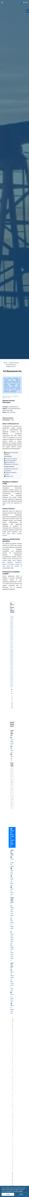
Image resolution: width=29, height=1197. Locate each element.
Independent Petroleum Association (12, 953)
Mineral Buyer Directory (12, 1008)
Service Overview (12, 890)
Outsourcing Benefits (12, 880)
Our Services (12, 749)
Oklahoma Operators (12, 787)
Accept (8, 1194)
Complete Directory (12, 741)
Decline (21, 1194)
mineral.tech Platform (12, 986)
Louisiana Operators (12, 802)
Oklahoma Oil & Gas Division (12, 911)
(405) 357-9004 (11, 412)
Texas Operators (12, 773)
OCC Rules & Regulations (12, 924)
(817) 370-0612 (27, 11)
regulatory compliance (14, 562)
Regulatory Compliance (11, 464)
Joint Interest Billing (10, 460)
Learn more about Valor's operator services (12, 533)
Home (5, 363)
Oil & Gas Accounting (10, 458)
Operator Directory (11, 364)
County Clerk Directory (12, 997)
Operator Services (14, 363)
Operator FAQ (8, 476)
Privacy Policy (9, 1191)
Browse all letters (12, 705)
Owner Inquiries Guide (12, 861)
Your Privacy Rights (18, 1191)
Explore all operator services (11, 564)
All (12, 616)
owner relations (16, 560)
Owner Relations (9, 462)
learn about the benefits (10, 566)
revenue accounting (12, 558)
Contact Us (12, 757)
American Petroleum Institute (12, 937)
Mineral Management (12, 974)
